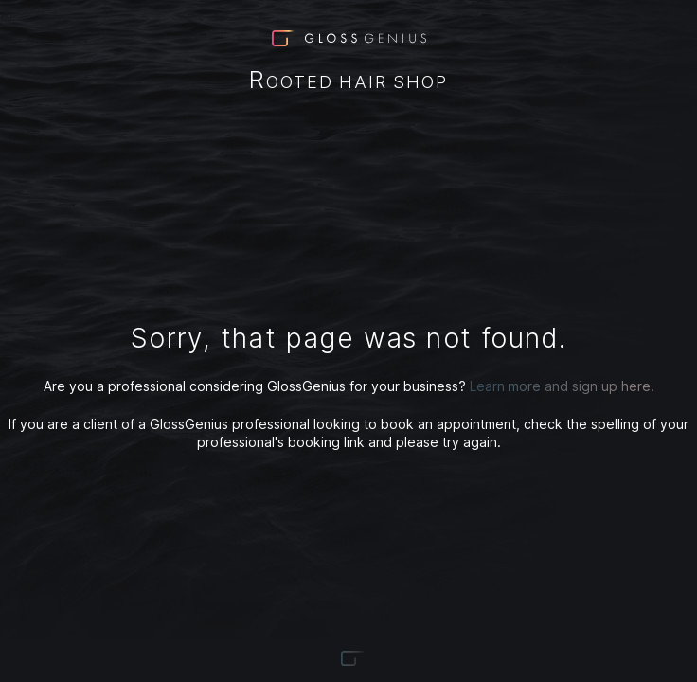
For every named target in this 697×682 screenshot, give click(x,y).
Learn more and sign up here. (562, 386)
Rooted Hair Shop (348, 81)
